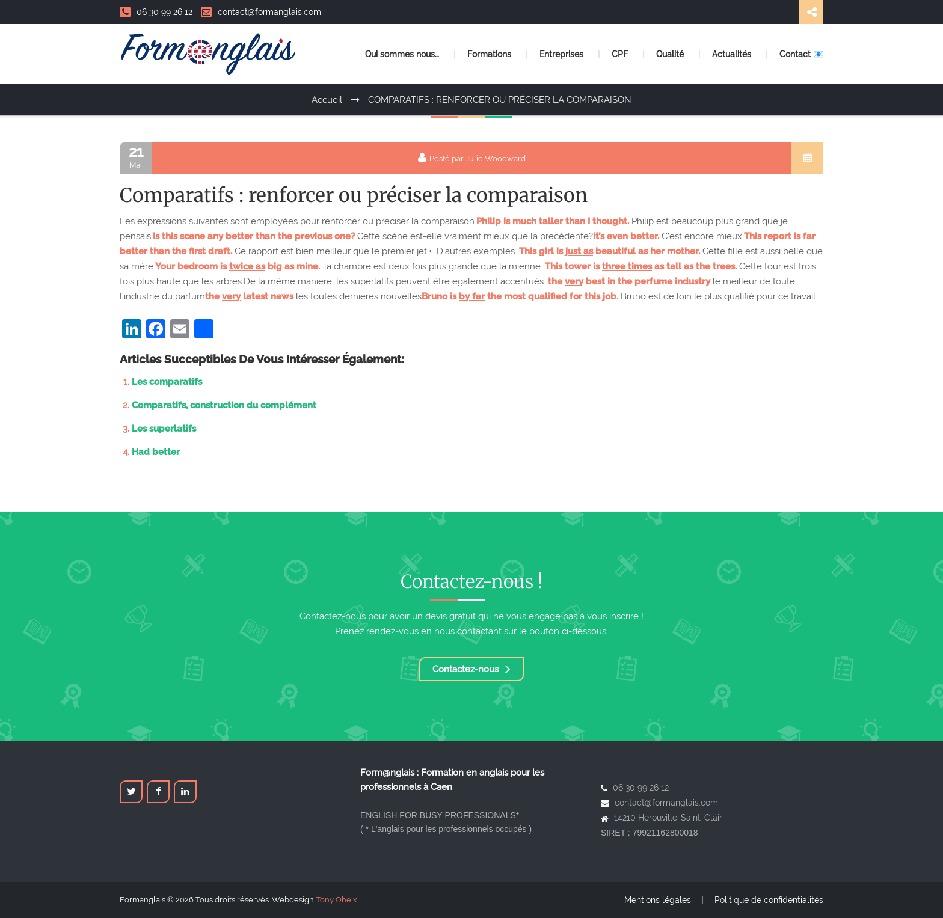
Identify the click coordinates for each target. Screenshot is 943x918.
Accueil (327, 99)
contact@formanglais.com (261, 12)
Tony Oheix (336, 899)
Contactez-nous (471, 669)
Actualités (733, 54)
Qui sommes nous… (403, 54)
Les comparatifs (167, 381)
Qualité (671, 54)
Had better (156, 452)
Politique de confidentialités (768, 900)
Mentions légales (657, 900)
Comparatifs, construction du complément (224, 405)
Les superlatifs (164, 428)
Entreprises (562, 54)
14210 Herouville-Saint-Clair (668, 817)
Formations (490, 54)
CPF (621, 54)
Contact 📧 (801, 54)
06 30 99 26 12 (156, 12)
